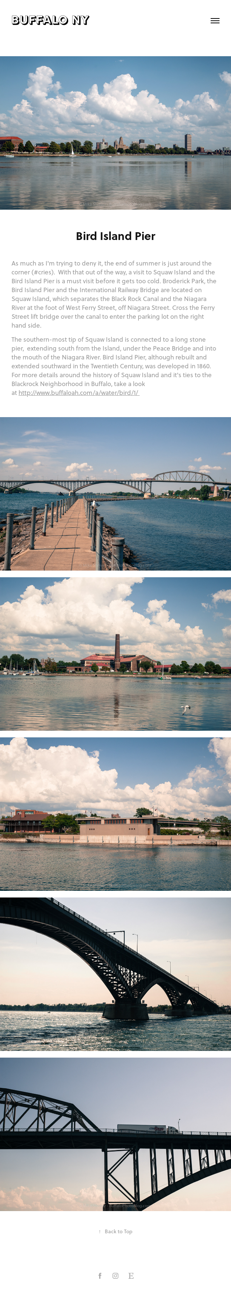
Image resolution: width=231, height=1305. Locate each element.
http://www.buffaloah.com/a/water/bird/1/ (79, 392)
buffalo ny (50, 21)
